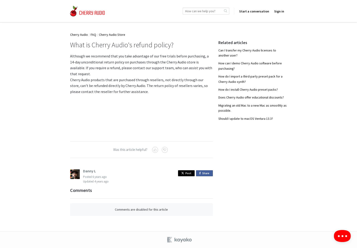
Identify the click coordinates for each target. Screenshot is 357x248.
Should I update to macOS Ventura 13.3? (245, 119)
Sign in (279, 11)
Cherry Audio (79, 35)
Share (205, 173)
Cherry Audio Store (112, 35)
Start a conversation (254, 11)
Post (186, 173)
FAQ (93, 35)
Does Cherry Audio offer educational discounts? (251, 97)
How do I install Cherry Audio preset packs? (248, 89)
